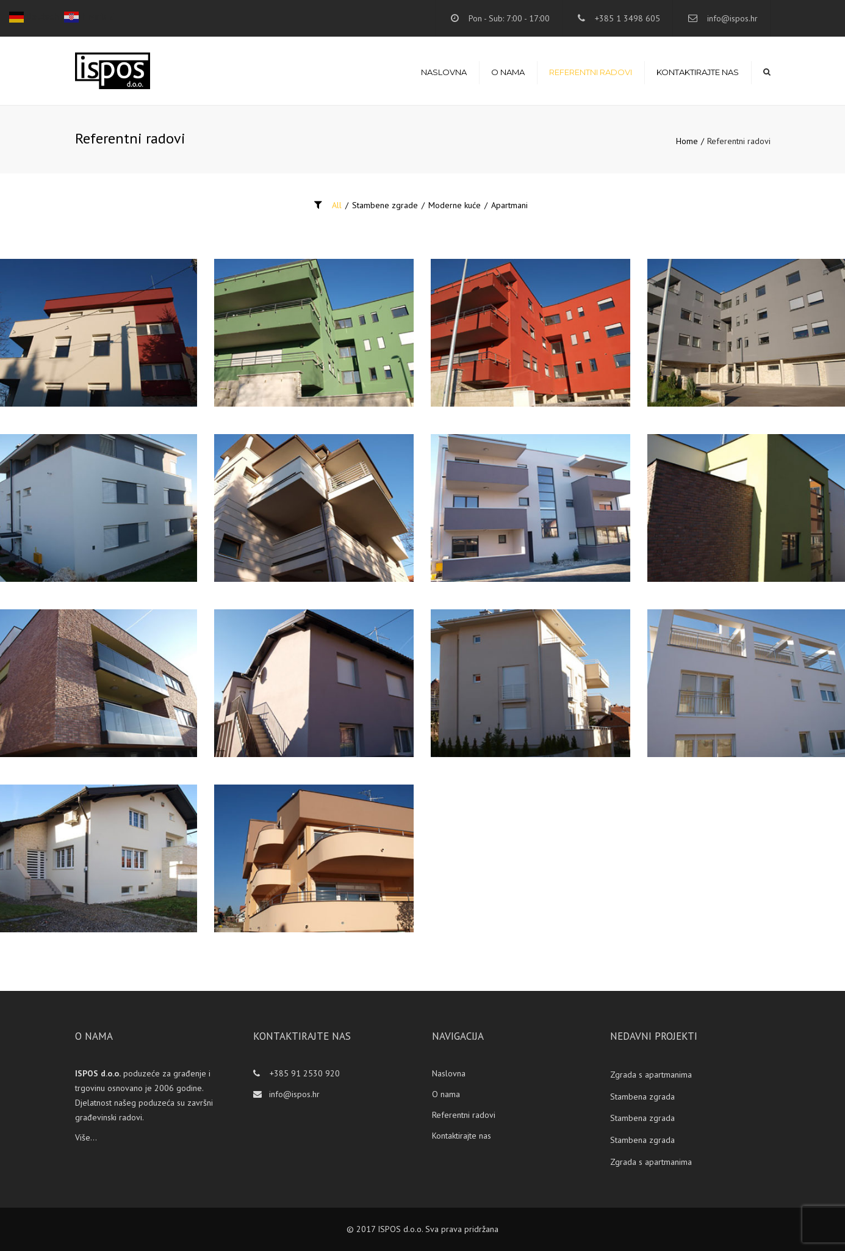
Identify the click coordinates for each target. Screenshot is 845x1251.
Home (687, 141)
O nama (508, 72)
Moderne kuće (454, 205)
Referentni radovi (590, 72)
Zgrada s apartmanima (651, 1074)
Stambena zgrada (642, 1096)
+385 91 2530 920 (303, 1073)
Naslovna (444, 72)
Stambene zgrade (385, 205)
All (337, 205)
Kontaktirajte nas (697, 72)
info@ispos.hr (732, 18)
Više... (86, 1137)
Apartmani (509, 205)
